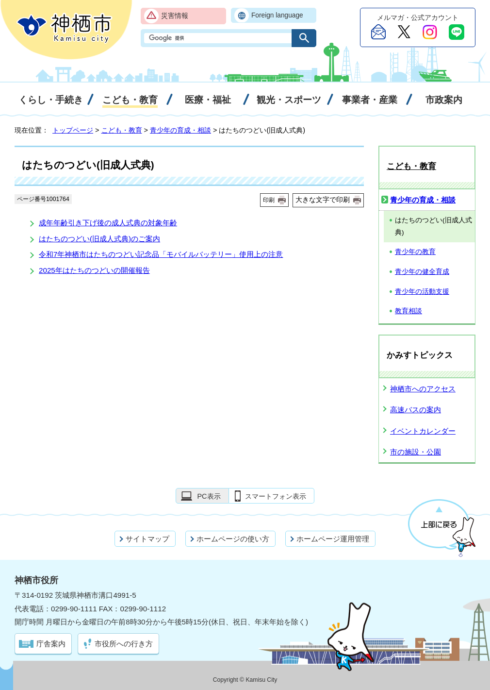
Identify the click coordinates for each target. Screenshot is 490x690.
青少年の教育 (415, 251)
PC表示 (208, 496)
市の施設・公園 (415, 452)
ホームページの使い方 (232, 539)
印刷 (269, 200)
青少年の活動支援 (422, 291)
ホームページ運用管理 (332, 539)
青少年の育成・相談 (180, 130)
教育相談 (408, 311)
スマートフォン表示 (275, 496)
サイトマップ (147, 539)
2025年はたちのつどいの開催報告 (94, 270)
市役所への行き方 (124, 644)
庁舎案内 (50, 644)
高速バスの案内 (415, 409)
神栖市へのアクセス (423, 389)
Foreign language (277, 15)
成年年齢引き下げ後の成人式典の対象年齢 (108, 223)
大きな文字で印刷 (322, 199)
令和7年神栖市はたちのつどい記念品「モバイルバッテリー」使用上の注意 (161, 254)
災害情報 (174, 15)
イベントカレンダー (423, 431)
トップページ (72, 130)
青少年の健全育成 (422, 271)
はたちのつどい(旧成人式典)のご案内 (99, 239)
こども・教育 (121, 130)
